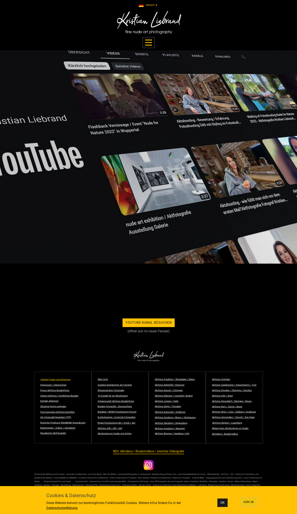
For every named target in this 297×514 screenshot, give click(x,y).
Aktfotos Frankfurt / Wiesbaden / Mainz (175, 379)
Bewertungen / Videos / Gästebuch (57, 428)
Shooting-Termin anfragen (53, 406)
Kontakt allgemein (49, 401)
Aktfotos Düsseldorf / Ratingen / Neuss (232, 401)
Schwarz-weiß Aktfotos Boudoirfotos (116, 401)
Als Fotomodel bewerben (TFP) (55, 417)
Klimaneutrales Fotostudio (111, 390)
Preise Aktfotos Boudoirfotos (54, 390)
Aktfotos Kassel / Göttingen (169, 390)
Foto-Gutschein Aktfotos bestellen (57, 412)
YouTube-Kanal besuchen (149, 322)
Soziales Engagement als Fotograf (115, 385)
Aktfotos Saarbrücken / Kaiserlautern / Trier (234, 385)
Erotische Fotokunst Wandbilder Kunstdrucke (62, 422)
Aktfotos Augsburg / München (170, 428)
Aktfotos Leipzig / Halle (166, 401)
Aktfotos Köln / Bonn (222, 396)
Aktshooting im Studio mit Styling (114, 433)
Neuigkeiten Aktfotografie (53, 433)
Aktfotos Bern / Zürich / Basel (227, 406)
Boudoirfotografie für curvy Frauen (57, 481)
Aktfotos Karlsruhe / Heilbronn (170, 412)
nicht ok (248, 502)
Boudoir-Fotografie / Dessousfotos (115, 406)
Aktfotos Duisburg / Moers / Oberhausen (175, 417)
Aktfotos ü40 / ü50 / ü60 (110, 428)
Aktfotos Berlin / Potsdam (168, 406)
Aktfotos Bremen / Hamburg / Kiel (172, 433)
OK (222, 503)
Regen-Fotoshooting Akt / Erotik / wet (116, 423)
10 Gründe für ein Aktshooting (113, 396)
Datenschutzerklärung (61, 508)
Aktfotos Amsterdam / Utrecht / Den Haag (233, 417)
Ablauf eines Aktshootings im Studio (230, 428)
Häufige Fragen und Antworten (56, 379)
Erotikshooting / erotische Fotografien (117, 417)
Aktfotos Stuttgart (221, 379)
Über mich (103, 379)
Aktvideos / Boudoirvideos (225, 434)
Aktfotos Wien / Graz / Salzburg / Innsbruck (234, 412)
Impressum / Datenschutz (53, 385)
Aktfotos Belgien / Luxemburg (227, 423)
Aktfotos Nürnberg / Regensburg (171, 423)
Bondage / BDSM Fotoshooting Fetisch (117, 412)
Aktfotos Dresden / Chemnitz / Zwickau (232, 390)
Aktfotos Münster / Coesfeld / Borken (174, 396)
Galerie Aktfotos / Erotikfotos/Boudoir (59, 396)
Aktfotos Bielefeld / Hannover (169, 385)
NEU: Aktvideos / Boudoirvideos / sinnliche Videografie (148, 451)
